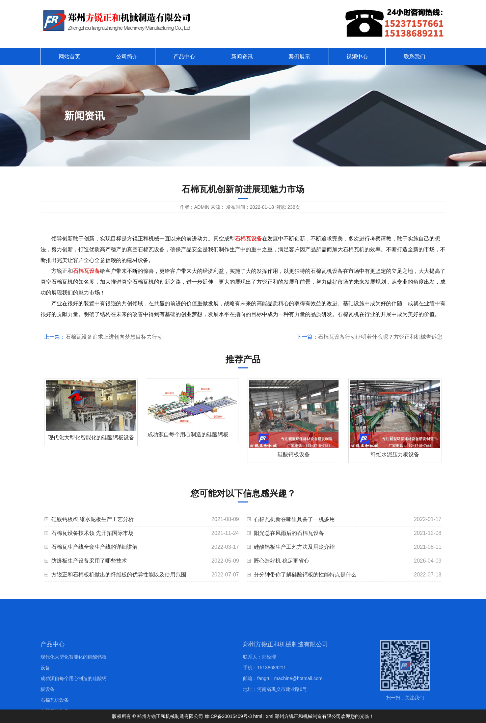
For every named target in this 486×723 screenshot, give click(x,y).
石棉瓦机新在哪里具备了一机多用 (294, 519)
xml (269, 716)
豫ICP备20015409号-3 (228, 716)
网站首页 (69, 56)
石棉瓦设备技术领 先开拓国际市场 (92, 533)
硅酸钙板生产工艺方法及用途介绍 (294, 547)
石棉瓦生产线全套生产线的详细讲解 (94, 547)
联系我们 (414, 56)
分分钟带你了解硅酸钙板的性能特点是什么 (305, 574)
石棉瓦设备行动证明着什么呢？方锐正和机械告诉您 (380, 337)
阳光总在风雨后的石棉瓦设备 (289, 533)
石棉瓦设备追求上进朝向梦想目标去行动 (114, 337)
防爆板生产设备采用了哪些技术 (89, 561)
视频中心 (357, 56)
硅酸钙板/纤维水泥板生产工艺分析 (92, 519)
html (257, 716)
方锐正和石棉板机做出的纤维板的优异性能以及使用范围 (118, 574)
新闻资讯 (242, 56)
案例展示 (299, 56)
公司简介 (127, 56)
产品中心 (184, 56)
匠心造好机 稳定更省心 (281, 561)
